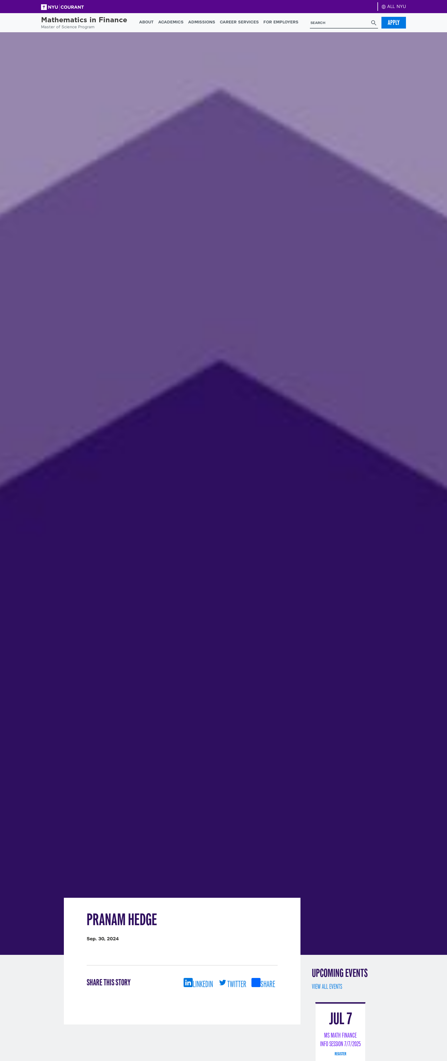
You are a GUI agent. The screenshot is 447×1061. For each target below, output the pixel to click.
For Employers (280, 22)
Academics (171, 22)
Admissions (201, 22)
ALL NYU (393, 6)
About (146, 22)
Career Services (239, 22)
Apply (394, 23)
